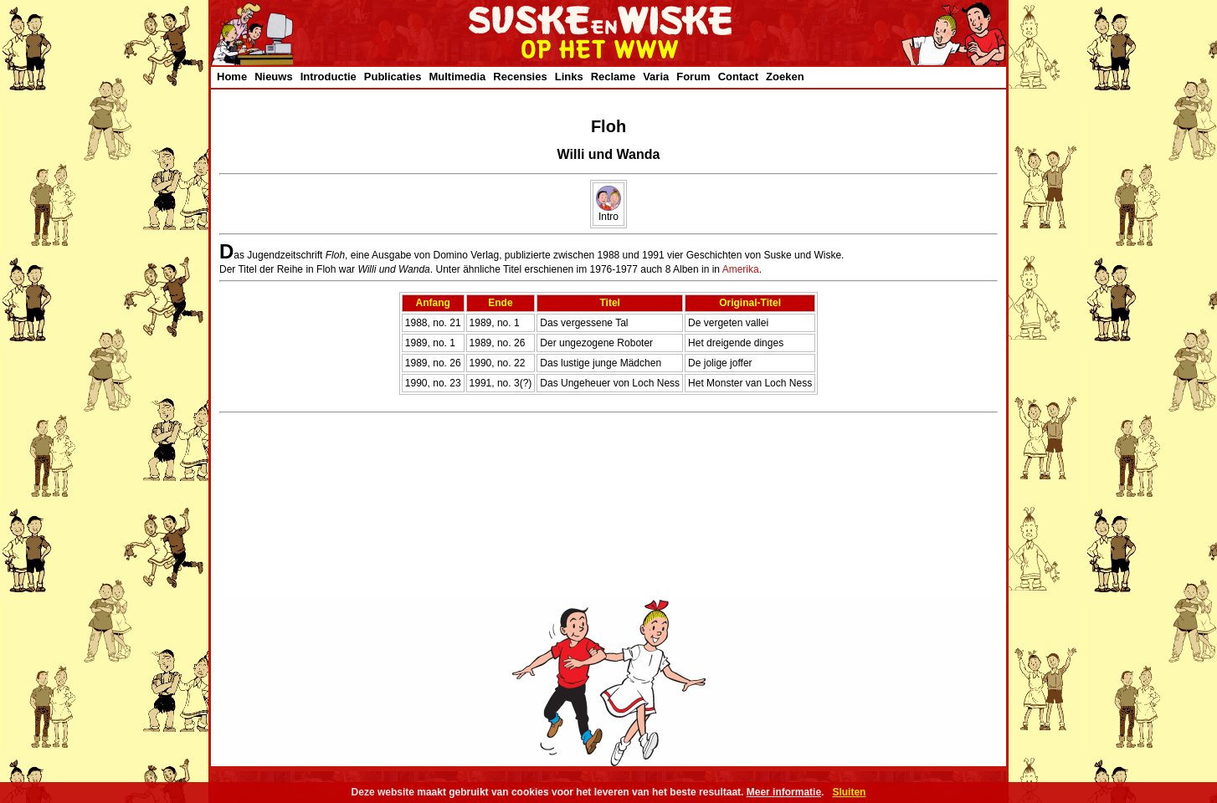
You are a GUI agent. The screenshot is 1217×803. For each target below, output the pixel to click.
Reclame (613, 76)
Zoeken (785, 76)
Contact (738, 76)
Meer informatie (784, 792)
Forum (693, 76)
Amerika (740, 269)
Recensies (520, 76)
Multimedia (457, 76)
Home (232, 76)
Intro (608, 212)
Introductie (328, 76)
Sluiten (848, 792)
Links (569, 76)
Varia (656, 76)
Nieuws (273, 76)
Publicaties (393, 76)
